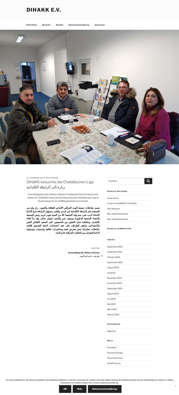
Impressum (100, 25)
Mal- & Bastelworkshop (117, 214)
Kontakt (59, 25)
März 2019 (112, 309)
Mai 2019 (111, 304)
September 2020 (115, 262)
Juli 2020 (111, 273)
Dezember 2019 (114, 278)
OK (65, 389)
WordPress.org (114, 363)
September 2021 (114, 252)
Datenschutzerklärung (79, 25)
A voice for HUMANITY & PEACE (122, 203)
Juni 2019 (111, 299)
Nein (79, 389)
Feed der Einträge (115, 353)
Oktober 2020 (113, 257)
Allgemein (111, 331)
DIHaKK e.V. (44, 10)
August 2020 (113, 267)
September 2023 (114, 246)
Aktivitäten (31, 25)
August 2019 (113, 293)
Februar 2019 (113, 314)
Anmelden (111, 347)
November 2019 (114, 283)
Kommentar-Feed (115, 358)
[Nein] (175, 385)
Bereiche (46, 25)
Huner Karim (112, 198)
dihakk (55, 178)
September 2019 (114, 288)
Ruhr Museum (113, 208)
